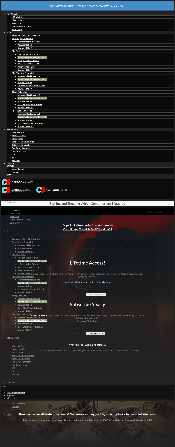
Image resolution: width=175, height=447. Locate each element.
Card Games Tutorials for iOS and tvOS (87, 229)
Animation (16, 23)
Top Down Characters (22, 148)
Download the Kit (25, 48)
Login (149, 211)
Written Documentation (28, 63)
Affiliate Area (12, 398)
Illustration (17, 20)
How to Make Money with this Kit (32, 57)
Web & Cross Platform (22, 26)
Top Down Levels (19, 151)
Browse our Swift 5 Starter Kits (26, 35)
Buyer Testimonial (26, 67)
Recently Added (19, 135)
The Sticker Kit (19, 51)
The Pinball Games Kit (22, 110)
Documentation (25, 45)
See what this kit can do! (29, 76)
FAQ (8, 395)
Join (159, 211)
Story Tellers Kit (19, 92)
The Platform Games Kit (23, 73)
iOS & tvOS (17, 17)
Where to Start (19, 132)
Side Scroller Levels (21, 145)
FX (13, 157)
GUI (13, 154)
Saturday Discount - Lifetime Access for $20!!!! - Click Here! (87, 6)
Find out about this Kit (28, 54)
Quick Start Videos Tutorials (30, 123)
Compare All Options (87, 321)
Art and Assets (18, 169)
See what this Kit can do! (29, 41)
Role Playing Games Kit (22, 38)
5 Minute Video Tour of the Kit (31, 85)
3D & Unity (17, 29)
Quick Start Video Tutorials (30, 104)
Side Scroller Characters (23, 141)
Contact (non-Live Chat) (16, 392)
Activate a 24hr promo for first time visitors (87, 282)
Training (16, 172)
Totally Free (17, 138)
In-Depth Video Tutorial (28, 60)
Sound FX (16, 160)
